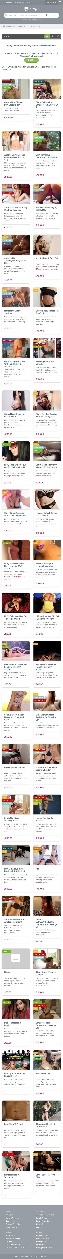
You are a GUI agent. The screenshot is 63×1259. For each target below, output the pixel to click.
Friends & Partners (14, 26)
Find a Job (40, 1245)
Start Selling (11, 1235)
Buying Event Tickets (45, 1248)
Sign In (31, 60)
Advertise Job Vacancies (16, 1248)
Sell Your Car (11, 1242)
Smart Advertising (43, 1221)
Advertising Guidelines (45, 1215)
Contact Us (10, 1221)
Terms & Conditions (14, 1224)
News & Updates (12, 1218)
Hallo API (40, 1224)
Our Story (9, 1215)
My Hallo (51, 3)
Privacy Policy (11, 1227)
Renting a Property (44, 1238)
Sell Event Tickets (13, 1245)
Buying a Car (41, 1242)
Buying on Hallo (42, 1235)
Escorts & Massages (31, 20)
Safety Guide (41, 1218)
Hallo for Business (13, 1238)
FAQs (38, 1227)
